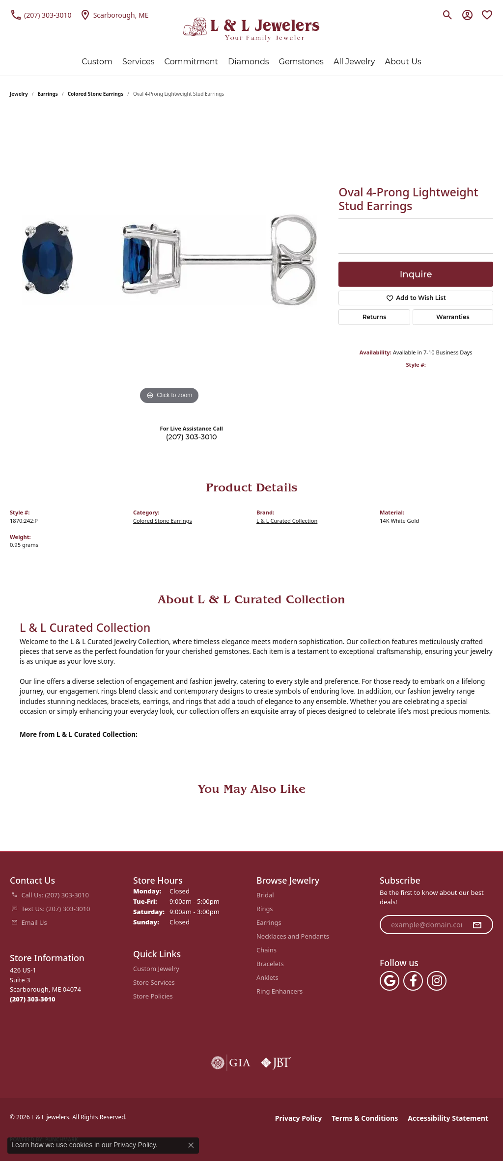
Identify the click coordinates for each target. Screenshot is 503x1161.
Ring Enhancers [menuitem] (279, 991)
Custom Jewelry (156, 968)
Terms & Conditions (365, 1118)
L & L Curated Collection (286, 520)
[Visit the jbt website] (276, 1063)
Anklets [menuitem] (267, 977)
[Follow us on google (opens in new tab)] (389, 981)
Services (138, 61)
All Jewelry (354, 61)
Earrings (48, 93)
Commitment (192, 61)
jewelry (19, 93)
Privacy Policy (298, 1118)
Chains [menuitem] (266, 949)
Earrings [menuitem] (268, 922)
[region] (169, 259)
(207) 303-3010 (191, 436)
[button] (448, 15)
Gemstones (301, 61)
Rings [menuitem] (264, 908)
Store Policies (153, 996)
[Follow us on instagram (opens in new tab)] (437, 981)
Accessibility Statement (448, 1118)
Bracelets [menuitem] (270, 963)
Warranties (453, 317)
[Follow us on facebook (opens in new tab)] (413, 981)
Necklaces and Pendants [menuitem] (292, 936)
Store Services (154, 982)
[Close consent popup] (191, 1145)
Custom (97, 61)
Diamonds (248, 61)
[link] (41, 15)
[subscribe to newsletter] (477, 925)
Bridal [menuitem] (265, 895)
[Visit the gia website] (231, 1063)
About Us (403, 61)
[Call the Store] (33, 999)
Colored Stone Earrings (96, 93)
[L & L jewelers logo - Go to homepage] (252, 29)
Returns (375, 317)
